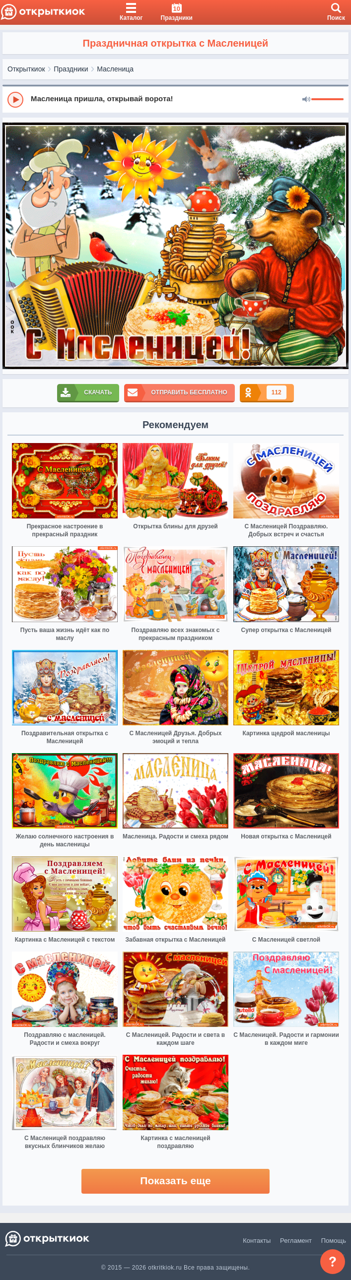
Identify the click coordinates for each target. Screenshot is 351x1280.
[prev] (12, 246)
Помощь (333, 1240)
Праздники (71, 69)
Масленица (115, 69)
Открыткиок (26, 69)
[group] (175, 99)
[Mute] (306, 100)
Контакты (257, 1240)
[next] (338, 246)
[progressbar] (327, 99)
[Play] (15, 100)
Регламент (296, 1240)
